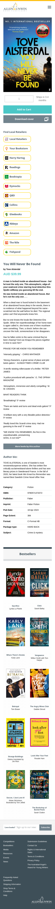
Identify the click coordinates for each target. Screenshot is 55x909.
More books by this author (27, 446)
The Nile (14, 242)
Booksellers (8, 845)
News (5, 862)
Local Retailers (18, 139)
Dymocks (15, 186)
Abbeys (14, 223)
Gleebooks (16, 214)
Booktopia (16, 176)
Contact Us (32, 845)
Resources (7, 853)
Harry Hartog (17, 157)
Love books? (10, 827)
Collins (13, 204)
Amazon (14, 233)
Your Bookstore (19, 148)
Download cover (24, 119)
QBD (12, 195)
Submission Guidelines (37, 841)
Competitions (9, 841)
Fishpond (15, 252)
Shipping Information (12, 884)
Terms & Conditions (36, 856)
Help (5, 895)
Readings (15, 167)
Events (6, 858)
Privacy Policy (33, 860)
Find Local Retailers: (15, 132)
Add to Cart (24, 109)
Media (6, 849)
